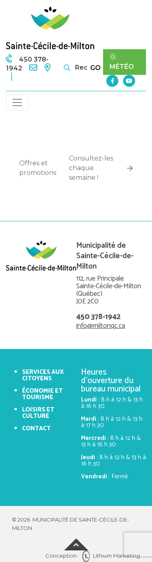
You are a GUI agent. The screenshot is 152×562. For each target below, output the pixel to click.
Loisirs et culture (38, 413)
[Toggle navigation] (17, 102)
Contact (36, 429)
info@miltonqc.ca (100, 325)
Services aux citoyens (43, 375)
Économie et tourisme (42, 394)
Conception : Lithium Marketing (92, 555)
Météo (121, 62)
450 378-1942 (98, 317)
